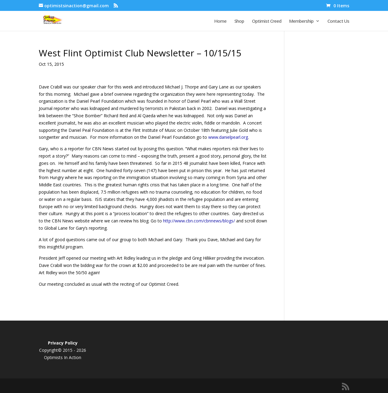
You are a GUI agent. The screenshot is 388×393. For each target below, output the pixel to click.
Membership (301, 21)
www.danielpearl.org (228, 137)
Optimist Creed (266, 21)
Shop (239, 21)
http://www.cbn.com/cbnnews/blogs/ (199, 221)
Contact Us (338, 21)
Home (220, 21)
